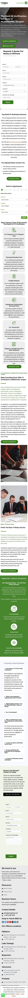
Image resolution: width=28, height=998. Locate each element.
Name (4, 64)
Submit (8, 102)
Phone (4, 76)
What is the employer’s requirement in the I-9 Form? (13, 697)
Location (3, 197)
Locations (5, 89)
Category (3, 203)
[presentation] (17, 851)
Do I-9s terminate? (11, 712)
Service (2, 209)
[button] (26, 3)
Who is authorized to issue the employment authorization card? (13, 721)
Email (4, 70)
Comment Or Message (8, 95)
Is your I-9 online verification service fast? (14, 743)
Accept (17, 994)
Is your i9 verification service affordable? (14, 759)
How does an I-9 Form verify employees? (14, 669)
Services (4, 82)
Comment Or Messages (12, 835)
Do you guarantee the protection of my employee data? (12, 751)
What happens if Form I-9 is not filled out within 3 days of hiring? (13, 705)
